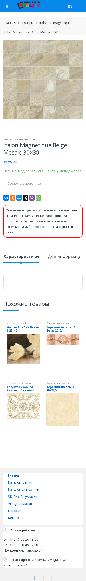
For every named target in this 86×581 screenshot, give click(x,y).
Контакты (15, 535)
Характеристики (21, 274)
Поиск (70, 5)
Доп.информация (66, 274)
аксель (65, 400)
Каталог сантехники (23, 507)
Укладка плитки (20, 521)
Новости (14, 528)
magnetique (62, 23)
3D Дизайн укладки (22, 514)
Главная (9, 23)
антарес (66, 341)
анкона (26, 400)
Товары (27, 23)
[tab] (21, 276)
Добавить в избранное (24, 201)
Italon (43, 23)
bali (24, 341)
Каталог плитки (20, 500)
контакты (48, 244)
